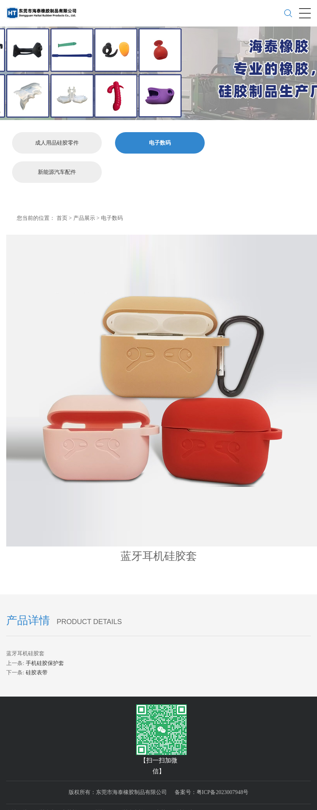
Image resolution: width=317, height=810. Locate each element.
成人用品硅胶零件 (57, 141)
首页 (62, 216)
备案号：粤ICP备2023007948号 (212, 790)
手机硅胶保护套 (45, 661)
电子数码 (160, 141)
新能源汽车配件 (57, 170)
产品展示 (84, 216)
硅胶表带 (37, 671)
